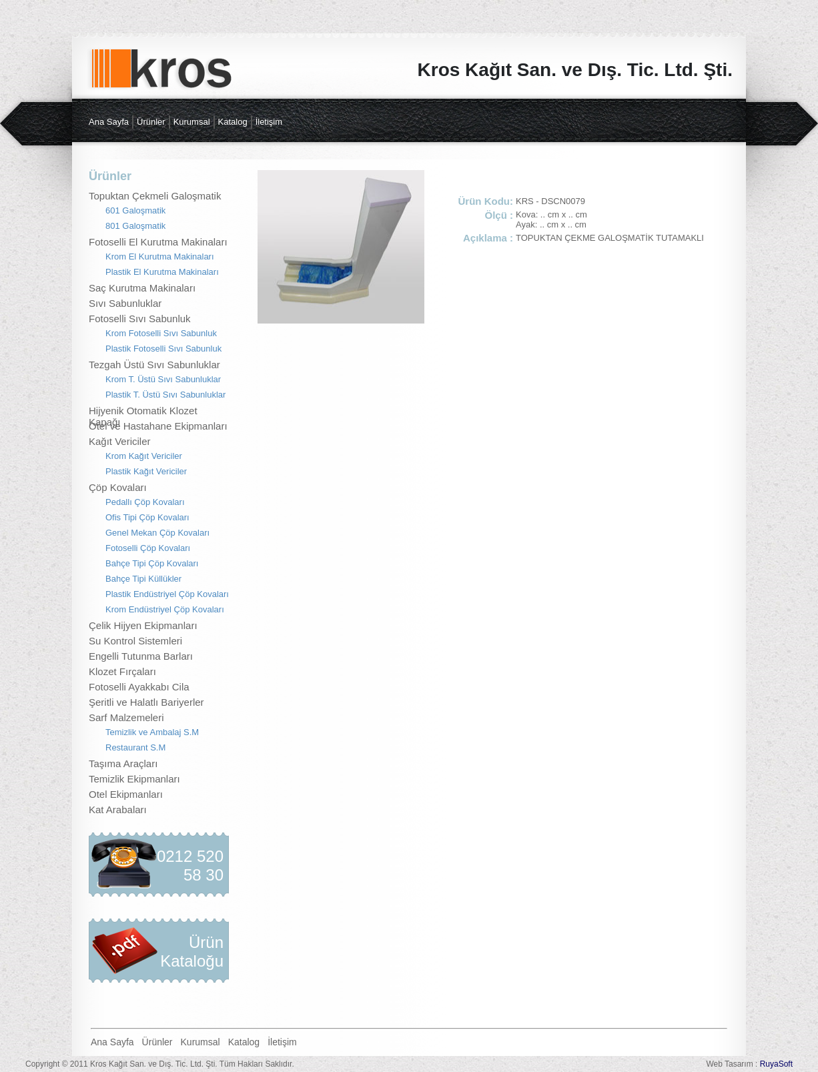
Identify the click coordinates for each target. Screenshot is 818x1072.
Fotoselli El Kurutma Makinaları (158, 241)
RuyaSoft (776, 1064)
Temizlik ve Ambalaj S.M (152, 732)
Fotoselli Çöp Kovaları (147, 548)
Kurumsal (191, 122)
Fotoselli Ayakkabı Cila (139, 686)
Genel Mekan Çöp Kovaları (157, 533)
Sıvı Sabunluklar (125, 303)
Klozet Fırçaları (122, 671)
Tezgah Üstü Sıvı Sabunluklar (154, 364)
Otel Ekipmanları (126, 794)
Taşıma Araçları (123, 763)
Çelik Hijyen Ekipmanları (143, 625)
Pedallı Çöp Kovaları (145, 502)
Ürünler (151, 122)
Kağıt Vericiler (120, 441)
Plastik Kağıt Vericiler (146, 471)
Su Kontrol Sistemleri (135, 640)
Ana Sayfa (109, 122)
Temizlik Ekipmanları (134, 778)
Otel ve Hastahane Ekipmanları (158, 426)
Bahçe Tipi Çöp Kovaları (151, 563)
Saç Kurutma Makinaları (142, 288)
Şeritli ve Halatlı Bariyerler (146, 702)
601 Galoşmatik (135, 210)
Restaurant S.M (135, 747)
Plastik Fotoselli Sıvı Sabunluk (163, 349)
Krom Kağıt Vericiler (143, 456)
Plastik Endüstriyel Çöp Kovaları (167, 594)
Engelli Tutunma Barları (141, 656)
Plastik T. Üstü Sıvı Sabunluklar (165, 395)
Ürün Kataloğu (192, 951)
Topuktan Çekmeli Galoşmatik (155, 195)
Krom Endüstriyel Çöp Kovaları (164, 609)
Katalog (233, 122)
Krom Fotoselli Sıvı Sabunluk (161, 333)
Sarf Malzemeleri (126, 717)
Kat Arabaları (118, 809)
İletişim (269, 122)
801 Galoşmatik (135, 226)
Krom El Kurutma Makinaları (159, 256)
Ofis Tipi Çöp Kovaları (147, 517)
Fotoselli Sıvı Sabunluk (140, 318)
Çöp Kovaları (118, 487)
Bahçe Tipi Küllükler (143, 579)
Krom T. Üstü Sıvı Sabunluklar (163, 379)
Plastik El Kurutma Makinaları (162, 272)
